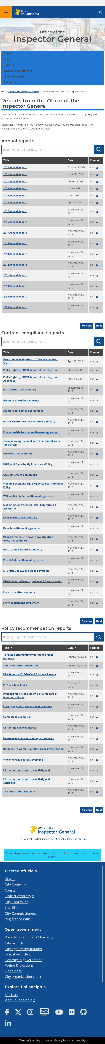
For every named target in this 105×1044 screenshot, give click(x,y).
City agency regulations (23, 948)
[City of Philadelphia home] (28, 12)
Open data (13, 971)
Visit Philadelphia (18, 1000)
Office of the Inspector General (23, 91)
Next (99, 325)
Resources (10, 82)
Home (7, 53)
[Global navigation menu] (6, 12)
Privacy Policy (62, 1040)
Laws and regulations (18, 70)
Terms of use (26, 1040)
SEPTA (10, 994)
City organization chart (23, 976)
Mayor (10, 878)
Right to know (44, 1040)
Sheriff (10, 907)
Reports (9, 65)
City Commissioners (20, 913)
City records (14, 943)
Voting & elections (19, 965)
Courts (10, 890)
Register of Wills (18, 919)
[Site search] (100, 12)
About (8, 59)
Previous (86, 325)
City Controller (16, 902)
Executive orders (18, 954)
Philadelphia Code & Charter (27, 937)
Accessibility (79, 1040)
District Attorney (18, 896)
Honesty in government (23, 959)
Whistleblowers (14, 76)
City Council (14, 884)
